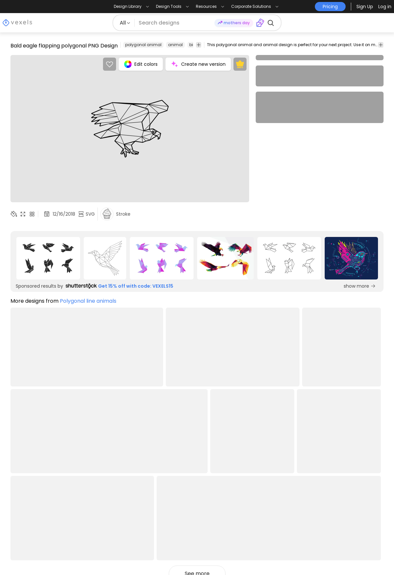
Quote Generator (256, 515)
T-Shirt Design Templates (42, 497)
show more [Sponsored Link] (360, 286)
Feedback (172, 515)
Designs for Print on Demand (46, 515)
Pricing (93, 470)
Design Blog (25, 470)
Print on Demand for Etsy (41, 525)
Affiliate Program (181, 479)
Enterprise (172, 488)
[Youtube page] (369, 558)
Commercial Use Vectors (41, 506)
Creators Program (182, 470)
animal (175, 44)
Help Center (100, 497)
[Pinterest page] (358, 558)
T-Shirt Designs (29, 479)
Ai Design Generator (259, 479)
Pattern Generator (257, 525)
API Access (173, 497)
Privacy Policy (102, 488)
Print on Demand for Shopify (46, 534)
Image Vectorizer (256, 497)
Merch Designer (254, 470)
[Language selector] (346, 481)
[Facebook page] (347, 558)
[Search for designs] (174, 23)
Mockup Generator (258, 488)
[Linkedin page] (379, 558)
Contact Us (174, 506)
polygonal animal (143, 44)
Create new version (198, 64)
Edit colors (141, 64)
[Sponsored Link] (48, 258)
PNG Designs (26, 488)
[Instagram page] (336, 558)
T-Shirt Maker (250, 506)
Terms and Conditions (113, 479)
